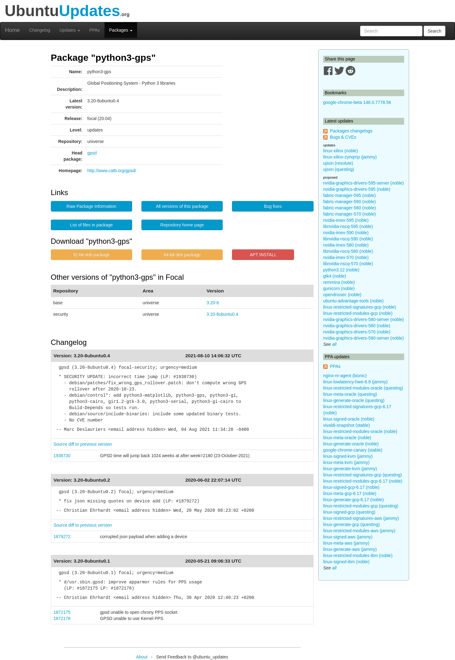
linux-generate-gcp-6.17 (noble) (353, 499)
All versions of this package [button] (182, 206)
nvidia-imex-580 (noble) (345, 245)
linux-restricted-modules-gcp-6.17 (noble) (362, 481)
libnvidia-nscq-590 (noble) (348, 238)
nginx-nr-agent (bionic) (345, 375)
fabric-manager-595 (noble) (349, 195)
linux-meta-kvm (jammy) (346, 462)
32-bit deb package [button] (91, 254)
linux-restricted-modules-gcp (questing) (360, 505)
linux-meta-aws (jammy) (346, 543)
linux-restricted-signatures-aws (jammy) (361, 518)
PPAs (94, 30)
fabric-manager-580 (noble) (349, 207)
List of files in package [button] (91, 224)
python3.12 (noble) (341, 269)
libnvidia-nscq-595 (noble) (348, 226)
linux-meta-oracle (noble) (347, 437)
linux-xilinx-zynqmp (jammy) (350, 156)
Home (12, 30)
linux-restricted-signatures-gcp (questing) (362, 474)
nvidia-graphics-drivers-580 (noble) (356, 325)
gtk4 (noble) (334, 276)
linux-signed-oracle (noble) (348, 419)
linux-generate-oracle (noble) (351, 443)
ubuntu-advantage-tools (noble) (353, 300)
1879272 (62, 536)
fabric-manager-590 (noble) (349, 201)
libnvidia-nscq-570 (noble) (348, 263)
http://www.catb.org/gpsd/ (111, 170)
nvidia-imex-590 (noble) (345, 232)
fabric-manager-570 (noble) (349, 214)
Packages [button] (120, 30)
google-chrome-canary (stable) (352, 450)
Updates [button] (70, 30)
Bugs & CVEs (343, 137)
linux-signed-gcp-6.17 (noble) (351, 487)
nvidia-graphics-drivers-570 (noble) (356, 331)
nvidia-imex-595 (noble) (345, 220)
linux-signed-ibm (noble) (346, 561)
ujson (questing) (338, 169)
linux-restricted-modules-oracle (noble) (360, 431)
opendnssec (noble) (342, 294)
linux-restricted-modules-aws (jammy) (359, 530)
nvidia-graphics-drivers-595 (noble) (356, 189)
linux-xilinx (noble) (340, 150)
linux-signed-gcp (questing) (349, 512)
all (334, 344)
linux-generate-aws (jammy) (350, 549)
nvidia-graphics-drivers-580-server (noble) (363, 319)
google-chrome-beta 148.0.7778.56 (357, 102)
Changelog (39, 30)
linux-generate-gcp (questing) (351, 524)
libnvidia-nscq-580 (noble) (348, 251)
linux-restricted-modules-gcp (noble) (357, 313)
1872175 (62, 612)
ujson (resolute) (338, 163)
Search (434, 31)
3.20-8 (213, 302)
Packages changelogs (351, 130)
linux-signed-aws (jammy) (347, 536)
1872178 (62, 618)
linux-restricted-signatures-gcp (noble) (359, 307)
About (142, 656)
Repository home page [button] (182, 224)
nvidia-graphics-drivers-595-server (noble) (363, 183)
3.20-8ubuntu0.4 (222, 314)
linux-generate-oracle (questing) (354, 400)
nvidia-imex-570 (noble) (345, 257)
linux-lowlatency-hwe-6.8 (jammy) (355, 381)
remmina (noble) (339, 282)
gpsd (92, 152)
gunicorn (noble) (339, 288)
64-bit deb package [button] (182, 254)
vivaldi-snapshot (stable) (346, 425)
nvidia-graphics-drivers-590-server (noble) (363, 338)
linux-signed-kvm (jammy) (347, 456)
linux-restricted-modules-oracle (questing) (363, 388)
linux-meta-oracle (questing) (350, 394)
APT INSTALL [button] (263, 254)
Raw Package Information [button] (91, 206)
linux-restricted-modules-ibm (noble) (357, 555)
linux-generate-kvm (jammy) (350, 468)
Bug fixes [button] (273, 206)
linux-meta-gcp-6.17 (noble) (349, 493)
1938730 (62, 455)
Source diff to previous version (83, 444)
